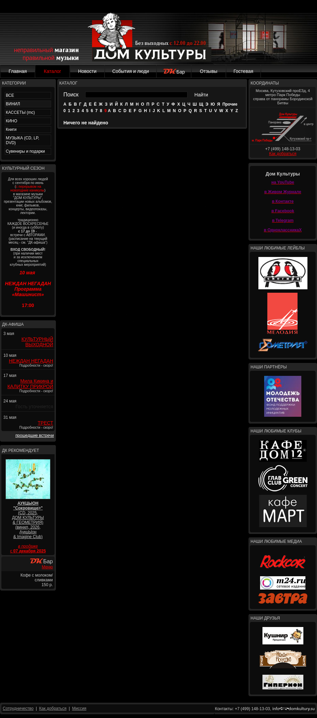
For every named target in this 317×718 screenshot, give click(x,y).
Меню (47, 567)
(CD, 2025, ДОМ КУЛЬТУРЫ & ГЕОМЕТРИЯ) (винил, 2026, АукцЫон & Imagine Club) (28, 520)
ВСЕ (10, 95)
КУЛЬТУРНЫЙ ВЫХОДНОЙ (37, 341)
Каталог (52, 71)
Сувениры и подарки (25, 151)
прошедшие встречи (34, 435)
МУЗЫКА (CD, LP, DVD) (22, 140)
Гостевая (243, 71)
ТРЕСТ (45, 423)
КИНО (11, 121)
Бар (174, 72)
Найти (201, 94)
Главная (18, 71)
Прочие (229, 104)
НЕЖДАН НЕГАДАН (31, 361)
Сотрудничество (18, 708)
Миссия (79, 708)
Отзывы (208, 71)
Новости (87, 71)
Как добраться (282, 153)
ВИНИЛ (13, 104)
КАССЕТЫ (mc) (20, 112)
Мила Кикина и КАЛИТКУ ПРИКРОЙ (30, 383)
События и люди (130, 71)
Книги (11, 129)
